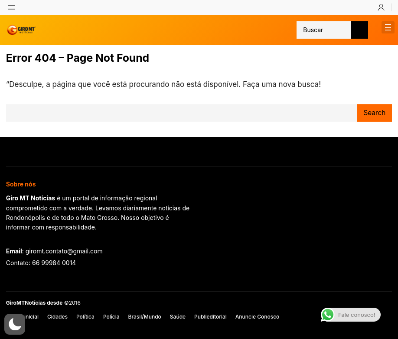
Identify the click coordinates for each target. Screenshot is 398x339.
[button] (14, 324)
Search (374, 113)
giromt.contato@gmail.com (64, 251)
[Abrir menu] (11, 7)
